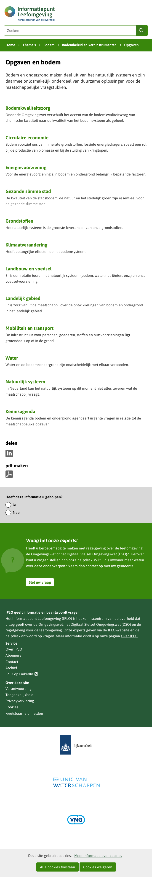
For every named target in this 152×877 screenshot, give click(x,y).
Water (11, 358)
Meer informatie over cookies (98, 856)
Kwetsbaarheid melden (24, 713)
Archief (11, 668)
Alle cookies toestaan (57, 867)
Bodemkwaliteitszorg (27, 108)
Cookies (11, 707)
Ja (14, 505)
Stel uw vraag (40, 582)
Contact (11, 662)
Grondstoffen (19, 221)
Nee (16, 512)
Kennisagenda (20, 411)
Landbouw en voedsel (28, 268)
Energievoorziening (25, 167)
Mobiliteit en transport (29, 328)
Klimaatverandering (26, 244)
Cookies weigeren (97, 867)
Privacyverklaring (19, 701)
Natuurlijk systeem (25, 381)
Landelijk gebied (22, 298)
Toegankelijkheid (19, 695)
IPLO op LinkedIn (21, 674)
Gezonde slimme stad (28, 191)
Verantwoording (18, 688)
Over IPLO (129, 636)
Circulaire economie (26, 137)
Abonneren (14, 655)
